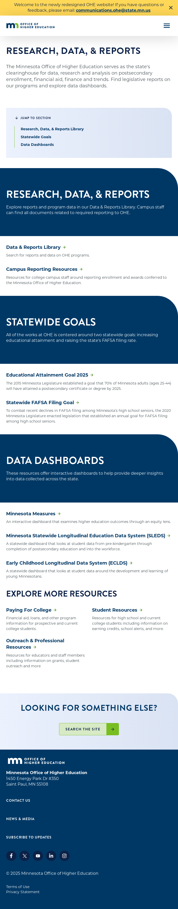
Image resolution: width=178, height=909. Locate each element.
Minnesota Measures (30, 514)
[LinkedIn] (51, 859)
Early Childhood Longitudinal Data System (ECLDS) (66, 563)
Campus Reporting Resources (41, 269)
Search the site (83, 729)
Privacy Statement (23, 892)
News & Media (20, 818)
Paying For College (28, 610)
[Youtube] (38, 859)
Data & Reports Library (33, 247)
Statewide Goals (36, 137)
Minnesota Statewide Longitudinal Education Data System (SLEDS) (85, 536)
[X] (24, 859)
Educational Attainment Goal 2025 (47, 375)
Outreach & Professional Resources (35, 644)
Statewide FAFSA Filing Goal (40, 402)
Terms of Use (17, 886)
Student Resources (114, 610)
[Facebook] (11, 859)
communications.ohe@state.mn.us (113, 10)
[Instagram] (64, 859)
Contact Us (18, 800)
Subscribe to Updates (29, 837)
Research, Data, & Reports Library (52, 129)
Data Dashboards (37, 144)
